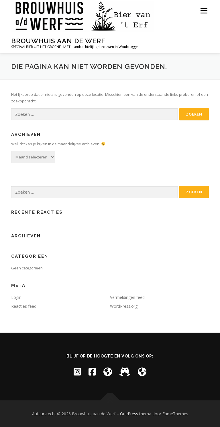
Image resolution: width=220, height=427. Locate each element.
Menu (204, 10)
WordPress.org (124, 306)
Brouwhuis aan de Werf (58, 41)
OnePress (129, 413)
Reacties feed (23, 306)
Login (16, 297)
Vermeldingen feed (127, 297)
